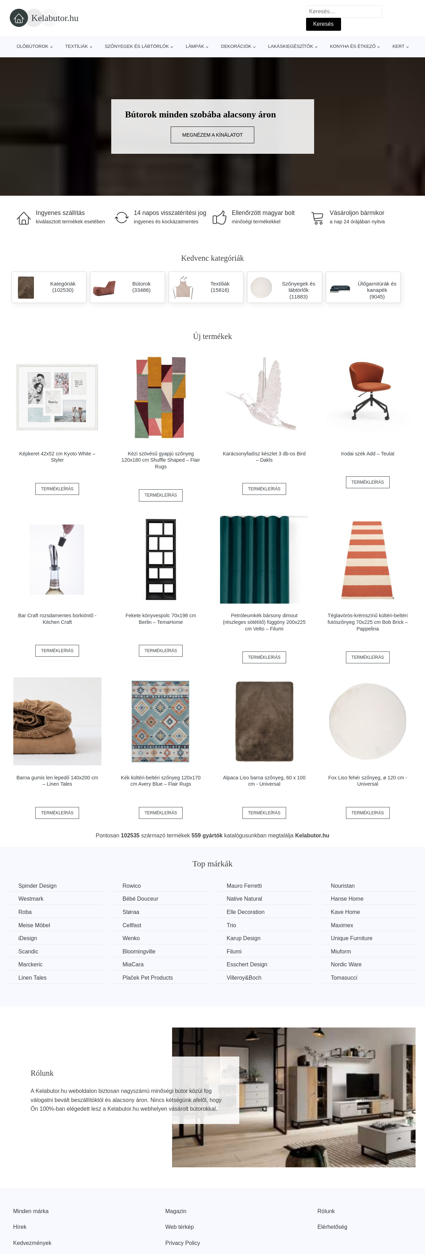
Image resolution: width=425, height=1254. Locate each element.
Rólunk (326, 1211)
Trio (231, 925)
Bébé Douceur (140, 899)
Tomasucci (344, 978)
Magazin (175, 1211)
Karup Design (244, 938)
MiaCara (132, 964)
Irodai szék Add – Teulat (368, 453)
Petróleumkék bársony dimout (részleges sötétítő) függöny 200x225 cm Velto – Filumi (264, 622)
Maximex (342, 925)
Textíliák (76, 46)
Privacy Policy (182, 1243)
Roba (25, 912)
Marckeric (31, 964)
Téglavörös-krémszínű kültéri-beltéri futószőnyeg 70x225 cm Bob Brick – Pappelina (367, 622)
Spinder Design (38, 886)
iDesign (28, 938)
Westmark (31, 899)
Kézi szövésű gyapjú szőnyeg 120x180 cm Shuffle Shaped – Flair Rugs (160, 460)
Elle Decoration (246, 912)
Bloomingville (138, 951)
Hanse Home (347, 899)
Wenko (131, 938)
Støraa (130, 912)
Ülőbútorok (33, 46)
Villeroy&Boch (244, 978)
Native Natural (244, 899)
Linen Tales (33, 978)
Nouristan (343, 886)
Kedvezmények (32, 1243)
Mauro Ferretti (244, 886)
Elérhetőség (332, 1227)
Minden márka (31, 1211)
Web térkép (179, 1227)
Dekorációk (236, 46)
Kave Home (345, 912)
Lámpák (195, 46)
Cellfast (131, 925)
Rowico (131, 886)
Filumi (234, 951)
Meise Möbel (34, 925)
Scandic (28, 951)
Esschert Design (247, 964)
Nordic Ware (346, 964)
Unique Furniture (352, 938)
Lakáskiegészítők (290, 46)
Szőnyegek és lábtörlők (137, 46)
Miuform (341, 951)
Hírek (20, 1227)
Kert (398, 46)
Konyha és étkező (353, 46)
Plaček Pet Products (147, 978)
